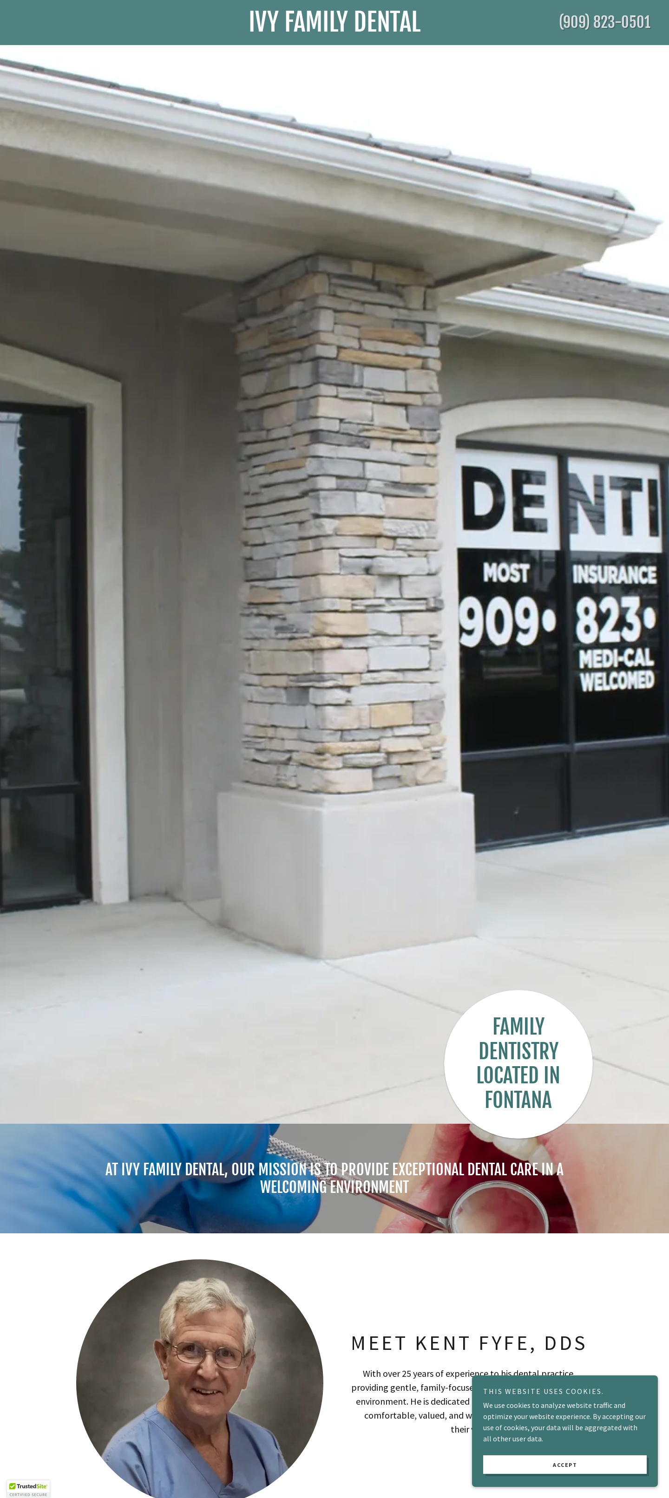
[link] (334, 28)
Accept (565, 1464)
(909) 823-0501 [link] (604, 22)
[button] (28, 1489)
